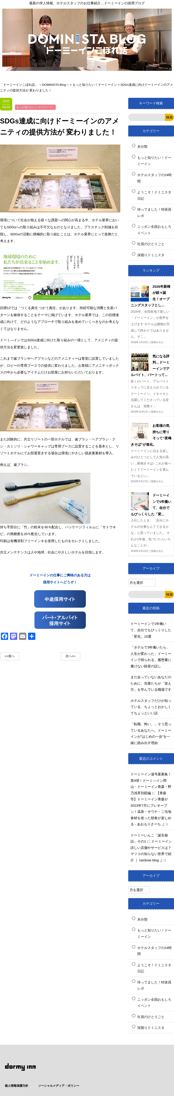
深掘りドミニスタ (150, 255)
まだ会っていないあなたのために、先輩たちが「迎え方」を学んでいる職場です (150, 683)
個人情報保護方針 (103, 1063)
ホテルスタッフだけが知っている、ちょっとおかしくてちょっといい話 (150, 707)
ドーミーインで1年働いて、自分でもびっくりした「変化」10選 (150, 630)
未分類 (142, 146)
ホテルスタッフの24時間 (154, 178)
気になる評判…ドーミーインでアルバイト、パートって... (150, 365)
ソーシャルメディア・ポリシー (145, 1063)
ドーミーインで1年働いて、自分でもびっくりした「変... (151, 504)
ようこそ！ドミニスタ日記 (154, 195)
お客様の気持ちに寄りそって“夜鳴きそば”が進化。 (151, 435)
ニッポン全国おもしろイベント (154, 230)
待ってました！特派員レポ (154, 212)
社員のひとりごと (150, 244)
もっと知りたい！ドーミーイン (154, 161)
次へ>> (70, 656)
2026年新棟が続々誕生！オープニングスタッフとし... (150, 296)
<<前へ (10, 656)
